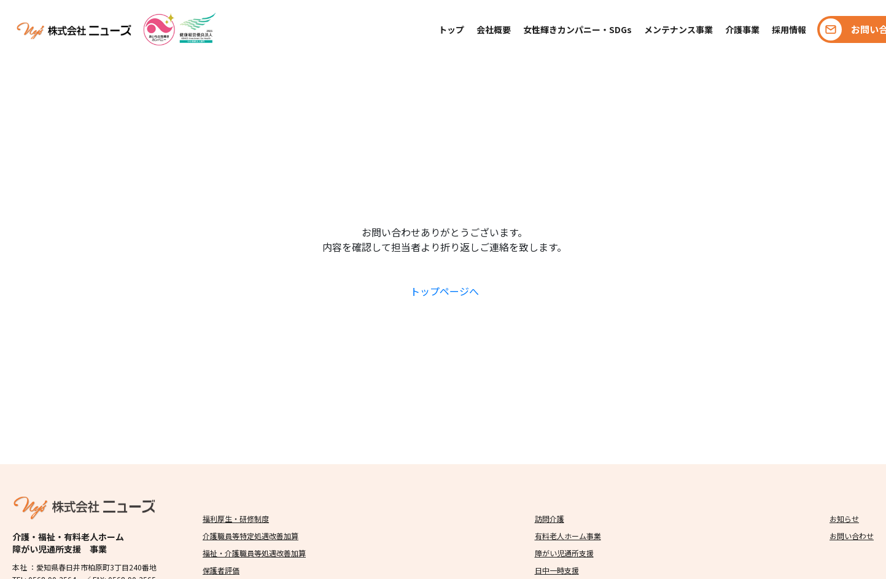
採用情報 (789, 29)
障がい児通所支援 (564, 553)
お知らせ (844, 518)
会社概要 (493, 29)
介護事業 (742, 29)
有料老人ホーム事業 (568, 535)
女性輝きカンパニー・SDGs (577, 29)
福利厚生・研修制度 (236, 518)
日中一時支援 (557, 570)
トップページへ (444, 291)
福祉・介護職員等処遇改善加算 (254, 553)
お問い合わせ (852, 535)
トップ (451, 29)
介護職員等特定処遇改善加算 (250, 535)
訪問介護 (549, 518)
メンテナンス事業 (678, 29)
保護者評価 (221, 570)
